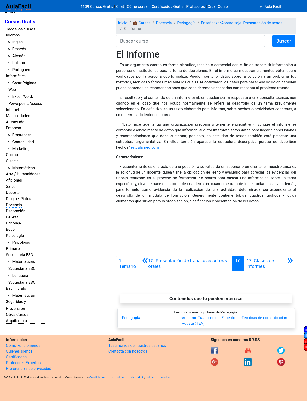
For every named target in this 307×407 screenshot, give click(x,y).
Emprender (21, 135)
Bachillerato (16, 288)
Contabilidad (23, 142)
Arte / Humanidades (23, 174)
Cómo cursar (138, 6)
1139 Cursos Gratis (97, 6)
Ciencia (12, 161)
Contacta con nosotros (127, 351)
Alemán (18, 56)
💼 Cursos (142, 23)
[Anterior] (185, 263)
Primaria (13, 248)
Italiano (18, 62)
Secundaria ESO (19, 255)
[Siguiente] (269, 263)
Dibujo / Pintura (19, 198)
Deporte (13, 192)
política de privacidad (129, 377)
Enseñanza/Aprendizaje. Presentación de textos (242, 23)
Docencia (14, 205)
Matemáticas (23, 168)
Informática (16, 76)
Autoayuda (15, 122)
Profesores (195, 6)
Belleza (12, 217)
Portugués (21, 69)
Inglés (17, 42)
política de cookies (158, 377)
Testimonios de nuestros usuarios (137, 345)
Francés (19, 49)
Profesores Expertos (23, 362)
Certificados (16, 357)
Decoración (15, 211)
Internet (12, 109)
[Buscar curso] (190, 41)
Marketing (20, 149)
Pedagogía (186, 23)
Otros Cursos (17, 314)
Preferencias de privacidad (28, 368)
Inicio (122, 23)
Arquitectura (16, 321)
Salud (11, 186)
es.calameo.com (145, 147)
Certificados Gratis (167, 6)
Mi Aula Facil (270, 6)
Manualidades (18, 115)
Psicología (15, 235)
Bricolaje (13, 223)
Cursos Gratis (20, 21)
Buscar (283, 41)
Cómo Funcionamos (23, 345)
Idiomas (13, 35)
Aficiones (14, 180)
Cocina (12, 155)
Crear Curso (218, 6)
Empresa (13, 128)
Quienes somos (19, 351)
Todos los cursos (20, 29)
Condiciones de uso (102, 377)
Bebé (10, 229)
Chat (120, 6)
